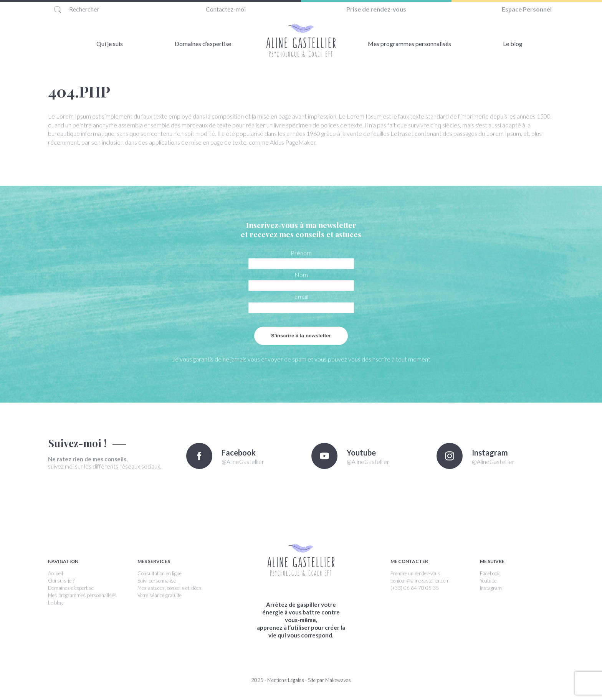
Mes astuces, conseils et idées (169, 588)
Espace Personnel (527, 9)
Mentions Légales (285, 680)
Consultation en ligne (159, 573)
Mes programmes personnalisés (409, 43)
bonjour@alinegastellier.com (420, 581)
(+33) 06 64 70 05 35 (414, 588)
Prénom (301, 252)
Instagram (491, 588)
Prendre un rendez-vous (415, 573)
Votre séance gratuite (159, 595)
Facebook (490, 573)
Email (301, 296)
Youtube (488, 581)
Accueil (55, 573)
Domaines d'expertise (71, 588)
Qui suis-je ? (61, 581)
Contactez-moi (226, 9)
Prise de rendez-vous (376, 9)
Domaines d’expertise (203, 43)
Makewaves (338, 680)
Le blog (513, 43)
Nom (301, 274)
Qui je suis (109, 43)
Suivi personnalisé (156, 581)
